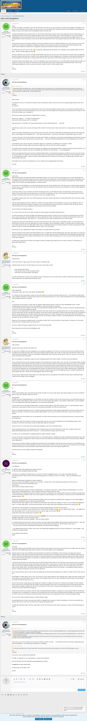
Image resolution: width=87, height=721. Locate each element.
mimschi (4, 20)
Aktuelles (9, 10)
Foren (3, 10)
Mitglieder (17, 10)
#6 (84, 339)
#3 (84, 170)
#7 (84, 382)
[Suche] (83, 10)
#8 (84, 460)
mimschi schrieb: (16, 86)
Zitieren (83, 71)
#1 (84, 23)
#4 (84, 253)
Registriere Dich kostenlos (69, 708)
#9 (84, 541)
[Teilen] (83, 23)
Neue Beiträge (4, 13)
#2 (84, 79)
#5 (84, 284)
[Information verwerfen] (84, 707)
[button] (13, 10)
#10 (84, 622)
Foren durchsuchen (12, 13)
